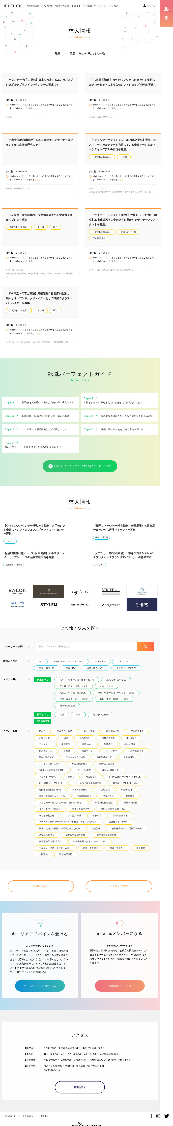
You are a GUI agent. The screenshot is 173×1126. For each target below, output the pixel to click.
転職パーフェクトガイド (68, 5)
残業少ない (87, 747)
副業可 (71, 779)
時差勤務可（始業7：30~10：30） (90, 844)
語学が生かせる (136, 753)
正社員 (124, 157)
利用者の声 (90, 5)
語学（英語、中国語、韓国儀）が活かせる (59, 831)
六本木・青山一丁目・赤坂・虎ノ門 (77, 682)
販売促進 (96, 831)
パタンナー (10, 544)
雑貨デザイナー (117, 851)
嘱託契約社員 (130, 805)
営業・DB (70, 671)
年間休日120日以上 (102, 157)
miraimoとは (33, 5)
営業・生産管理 (90, 851)
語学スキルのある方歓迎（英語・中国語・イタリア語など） (68, 825)
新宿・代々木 (106, 689)
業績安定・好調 (128, 232)
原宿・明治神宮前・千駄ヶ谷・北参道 (116, 695)
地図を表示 (80, 1086)
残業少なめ (108, 799)
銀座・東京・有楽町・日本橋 (114, 702)
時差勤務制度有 (79, 766)
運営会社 (44, 1115)
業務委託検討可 (106, 766)
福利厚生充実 (112, 734)
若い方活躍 (89, 734)
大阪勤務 (43, 857)
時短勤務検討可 (104, 760)
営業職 (67, 753)
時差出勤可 (126, 792)
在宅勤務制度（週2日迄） (113, 812)
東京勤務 (140, 851)
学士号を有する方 (80, 812)
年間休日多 (129, 747)
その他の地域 (42, 724)
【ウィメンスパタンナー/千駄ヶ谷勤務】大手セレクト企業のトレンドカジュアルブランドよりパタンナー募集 (34, 532)
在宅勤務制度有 (46, 818)
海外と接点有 (108, 741)
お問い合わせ (8, 1115)
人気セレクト (45, 741)
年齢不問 (96, 818)
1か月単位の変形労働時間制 (87, 786)
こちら (37, 108)
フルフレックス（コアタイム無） (55, 851)
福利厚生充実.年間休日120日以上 (124, 779)
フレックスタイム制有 (50, 766)
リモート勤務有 (83, 773)
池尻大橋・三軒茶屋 (116, 682)
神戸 (78, 717)
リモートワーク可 (47, 779)
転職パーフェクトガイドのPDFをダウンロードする (80, 469)
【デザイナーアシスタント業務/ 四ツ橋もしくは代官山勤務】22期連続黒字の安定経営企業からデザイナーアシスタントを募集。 (123, 220)
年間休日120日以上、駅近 (125, 786)
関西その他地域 (100, 717)
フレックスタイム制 (75, 760)
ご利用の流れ (40, 889)
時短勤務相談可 (84, 799)
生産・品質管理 (73, 818)
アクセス (113, 5)
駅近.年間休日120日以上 (51, 786)
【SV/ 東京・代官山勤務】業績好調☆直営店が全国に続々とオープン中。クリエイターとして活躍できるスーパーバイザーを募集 (39, 301)
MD (40, 664)
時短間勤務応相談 (104, 805)
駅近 (55, 227)
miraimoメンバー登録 (120, 984)
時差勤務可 (91, 779)
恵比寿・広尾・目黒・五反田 (74, 689)
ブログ (102, 5)
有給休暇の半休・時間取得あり (127, 831)
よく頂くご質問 (119, 889)
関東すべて (42, 682)
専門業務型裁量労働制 (50, 792)
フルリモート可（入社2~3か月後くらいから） (61, 805)
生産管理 (65, 747)
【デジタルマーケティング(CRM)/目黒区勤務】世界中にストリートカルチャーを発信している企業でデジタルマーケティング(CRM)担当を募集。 (122, 145)
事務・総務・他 (101, 540)
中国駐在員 (104, 792)
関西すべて (42, 717)
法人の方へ (27, 1115)
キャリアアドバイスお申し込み (40, 984)
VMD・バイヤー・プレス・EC (68, 664)
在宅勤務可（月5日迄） (50, 844)
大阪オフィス (88, 753)
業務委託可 (85, 741)
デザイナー (100, 664)
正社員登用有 (99, 238)
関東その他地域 (67, 708)
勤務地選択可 (65, 857)
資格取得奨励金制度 (75, 838)
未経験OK (131, 741)
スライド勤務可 (79, 792)
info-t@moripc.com (108, 1052)
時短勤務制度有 (46, 838)
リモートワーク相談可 (50, 812)
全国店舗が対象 (120, 818)
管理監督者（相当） (118, 825)
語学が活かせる (46, 760)
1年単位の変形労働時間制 (51, 773)
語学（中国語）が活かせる (52, 799)
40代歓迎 (130, 799)
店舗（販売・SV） (96, 671)
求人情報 (47, 5)
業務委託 (108, 747)
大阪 (62, 717)
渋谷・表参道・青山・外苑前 (74, 702)
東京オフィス (45, 753)
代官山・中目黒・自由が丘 (73, 695)
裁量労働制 (128, 760)
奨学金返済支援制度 (106, 838)
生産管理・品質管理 (13, 568)
